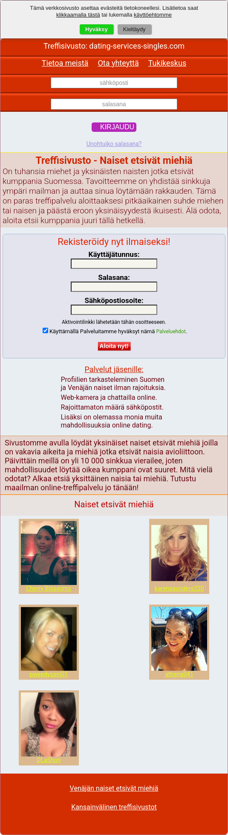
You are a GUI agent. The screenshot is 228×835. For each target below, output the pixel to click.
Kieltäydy (134, 29)
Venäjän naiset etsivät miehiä (114, 788)
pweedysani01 (49, 674)
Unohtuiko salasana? (114, 143)
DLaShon (49, 759)
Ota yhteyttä (118, 62)
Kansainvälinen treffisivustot (114, 807)
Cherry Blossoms (48, 588)
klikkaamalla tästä (78, 15)
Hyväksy (96, 29)
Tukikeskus (167, 62)
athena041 (179, 674)
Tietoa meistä (65, 62)
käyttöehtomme (153, 15)
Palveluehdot (171, 332)
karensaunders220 (179, 588)
